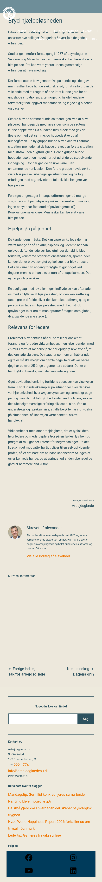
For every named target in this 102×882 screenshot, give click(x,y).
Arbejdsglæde (83, 506)
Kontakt (81, 39)
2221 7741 (22, 765)
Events (88, 31)
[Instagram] (73, 857)
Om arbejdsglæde (65, 31)
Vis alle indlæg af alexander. (49, 556)
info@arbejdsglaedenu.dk (28, 771)
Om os (60, 39)
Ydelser (36, 31)
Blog (95, 39)
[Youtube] (28, 870)
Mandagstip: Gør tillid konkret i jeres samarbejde (46, 794)
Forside (21, 31)
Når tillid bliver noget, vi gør (29, 801)
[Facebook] (28, 857)
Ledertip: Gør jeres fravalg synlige (34, 835)
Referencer (43, 39)
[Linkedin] (73, 870)
